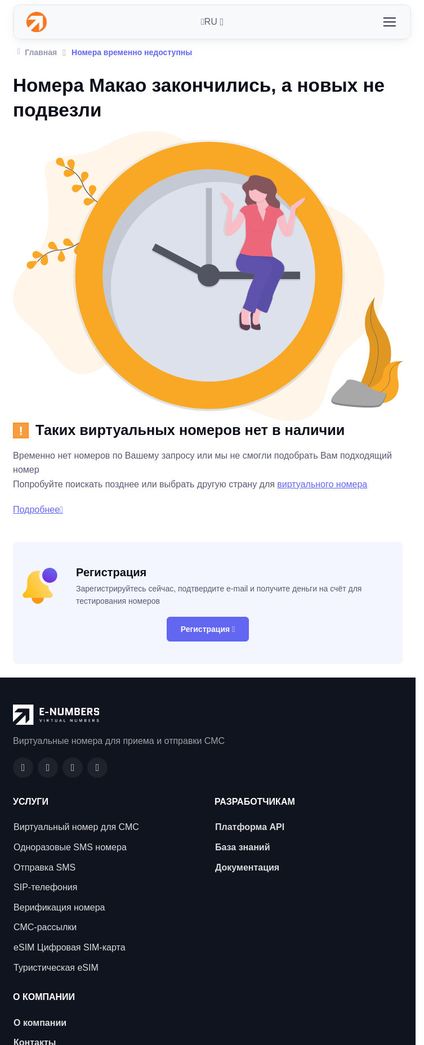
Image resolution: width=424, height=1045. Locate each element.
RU (209, 21)
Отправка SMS (44, 867)
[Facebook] (23, 767)
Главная (37, 51)
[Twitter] (97, 767)
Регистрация (208, 629)
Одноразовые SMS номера (70, 847)
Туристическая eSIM (56, 967)
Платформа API (249, 827)
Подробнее (38, 509)
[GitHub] (48, 767)
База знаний (242, 847)
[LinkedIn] (73, 767)
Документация (247, 867)
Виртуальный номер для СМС (76, 827)
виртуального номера (322, 484)
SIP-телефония (45, 887)
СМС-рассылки (45, 927)
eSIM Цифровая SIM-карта (69, 947)
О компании (40, 1023)
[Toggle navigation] (389, 22)
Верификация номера (59, 907)
